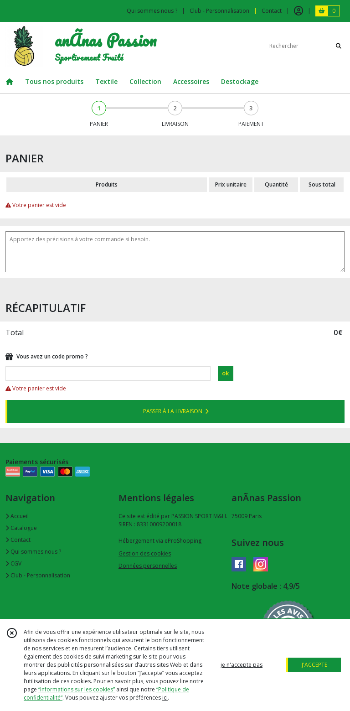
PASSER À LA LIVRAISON (176, 411)
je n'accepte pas (241, 665)
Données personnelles (147, 566)
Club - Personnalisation (37, 575)
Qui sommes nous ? (33, 551)
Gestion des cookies (144, 553)
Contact (272, 11)
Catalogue (21, 528)
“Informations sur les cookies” (76, 689)
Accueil (17, 516)
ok (225, 373)
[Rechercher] (339, 46)
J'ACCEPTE (314, 665)
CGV (13, 563)
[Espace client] (298, 11)
